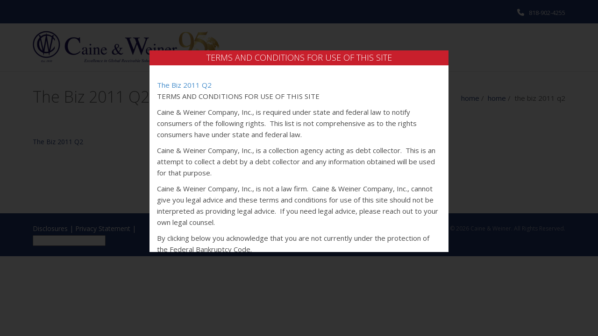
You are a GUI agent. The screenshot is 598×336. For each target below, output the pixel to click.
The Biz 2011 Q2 (184, 85)
